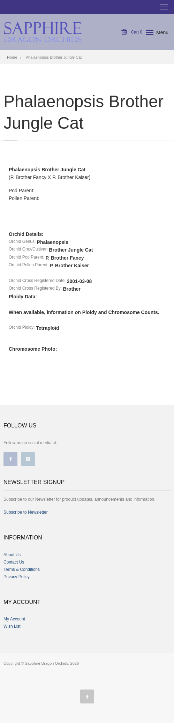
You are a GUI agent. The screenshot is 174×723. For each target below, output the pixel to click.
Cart (131, 32)
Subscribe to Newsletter (25, 512)
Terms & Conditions (21, 569)
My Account (14, 619)
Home (12, 57)
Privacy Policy (16, 576)
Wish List (12, 626)
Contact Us (13, 562)
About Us (12, 554)
